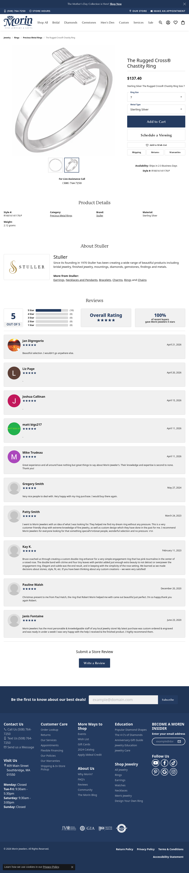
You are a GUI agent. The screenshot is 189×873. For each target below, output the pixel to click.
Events (82, 734)
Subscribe (168, 700)
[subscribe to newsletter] (179, 741)
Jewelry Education (126, 745)
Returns (155, 152)
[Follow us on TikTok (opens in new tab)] (173, 763)
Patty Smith (31, 512)
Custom (124, 22)
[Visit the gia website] (87, 828)
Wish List (83, 739)
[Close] (184, 4)
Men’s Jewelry (123, 795)
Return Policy (124, 849)
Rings (16, 37)
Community (85, 789)
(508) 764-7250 (71, 183)
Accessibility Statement (168, 857)
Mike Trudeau (32, 452)
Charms (118, 280)
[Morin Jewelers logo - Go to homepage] (18, 22)
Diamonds (70, 22)
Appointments (50, 745)
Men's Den (107, 22)
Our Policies (48, 755)
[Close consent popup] (72, 867)
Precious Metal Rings (32, 37)
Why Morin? (85, 774)
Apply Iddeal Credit (90, 754)
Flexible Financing (52, 750)
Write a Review (94, 663)
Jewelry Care (122, 750)
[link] (14, 11)
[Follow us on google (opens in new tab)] (164, 772)
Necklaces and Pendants (81, 280)
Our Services (49, 740)
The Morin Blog (87, 795)
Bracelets (105, 280)
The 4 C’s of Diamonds (129, 735)
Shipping (136, 152)
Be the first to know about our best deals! (48, 699)
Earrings (58, 280)
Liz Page (28, 369)
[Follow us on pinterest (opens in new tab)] (155, 772)
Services (138, 22)
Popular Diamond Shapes (131, 729)
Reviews (83, 784)
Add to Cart (156, 121)
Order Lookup (49, 729)
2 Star (31, 321)
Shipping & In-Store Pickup (53, 767)
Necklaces (121, 790)
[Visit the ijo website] (105, 828)
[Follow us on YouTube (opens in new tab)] (155, 763)
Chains (142, 280)
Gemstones (89, 22)
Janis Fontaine (32, 616)
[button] (116, 4)
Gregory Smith (33, 484)
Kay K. (27, 547)
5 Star (31, 310)
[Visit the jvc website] (69, 828)
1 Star (31, 325)
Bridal (55, 22)
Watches (120, 785)
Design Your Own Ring (129, 801)
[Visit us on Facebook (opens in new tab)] (164, 763)
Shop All (42, 22)
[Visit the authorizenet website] (121, 828)
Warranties (175, 152)
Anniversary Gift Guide (129, 740)
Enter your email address (168, 733)
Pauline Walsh (32, 585)
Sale (150, 22)
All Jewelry (121, 769)
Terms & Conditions (170, 849)
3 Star (31, 317)
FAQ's (81, 779)
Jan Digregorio (33, 341)
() (71, 310)
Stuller (99, 215)
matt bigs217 (32, 425)
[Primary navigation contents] (95, 22)
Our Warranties (50, 761)
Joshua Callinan (33, 397)
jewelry (7, 37)
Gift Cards (84, 744)
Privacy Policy (145, 849)
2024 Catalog (86, 749)
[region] (63, 100)
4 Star (31, 314)
